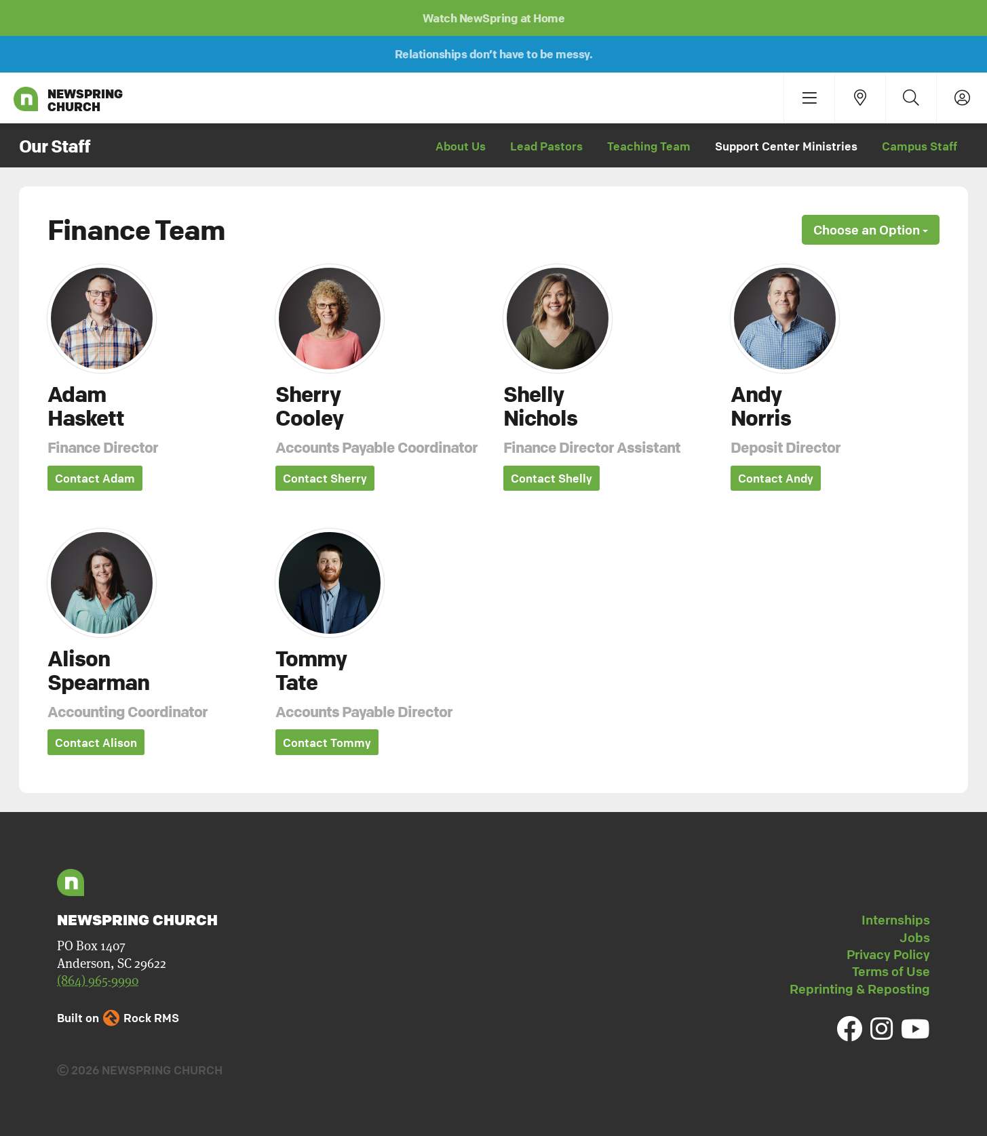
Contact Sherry (325, 479)
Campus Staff (919, 146)
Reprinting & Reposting (860, 988)
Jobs (914, 937)
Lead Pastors (546, 146)
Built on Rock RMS (118, 1018)
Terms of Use (891, 972)
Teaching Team (649, 146)
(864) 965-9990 (97, 981)
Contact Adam (95, 479)
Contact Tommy (327, 743)
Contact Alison (96, 743)
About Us (461, 146)
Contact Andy (775, 479)
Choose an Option (870, 229)
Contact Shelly (551, 479)
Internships (896, 920)
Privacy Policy (888, 954)
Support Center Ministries (786, 146)
